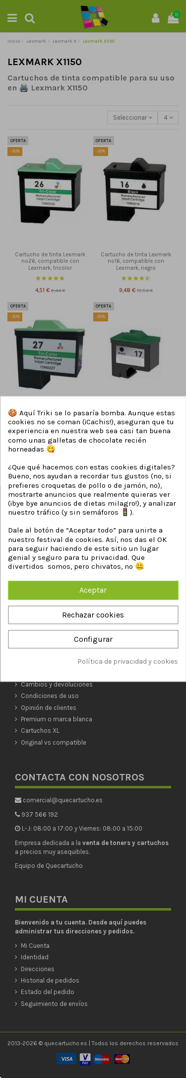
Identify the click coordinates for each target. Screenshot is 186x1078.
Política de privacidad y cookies (127, 661)
